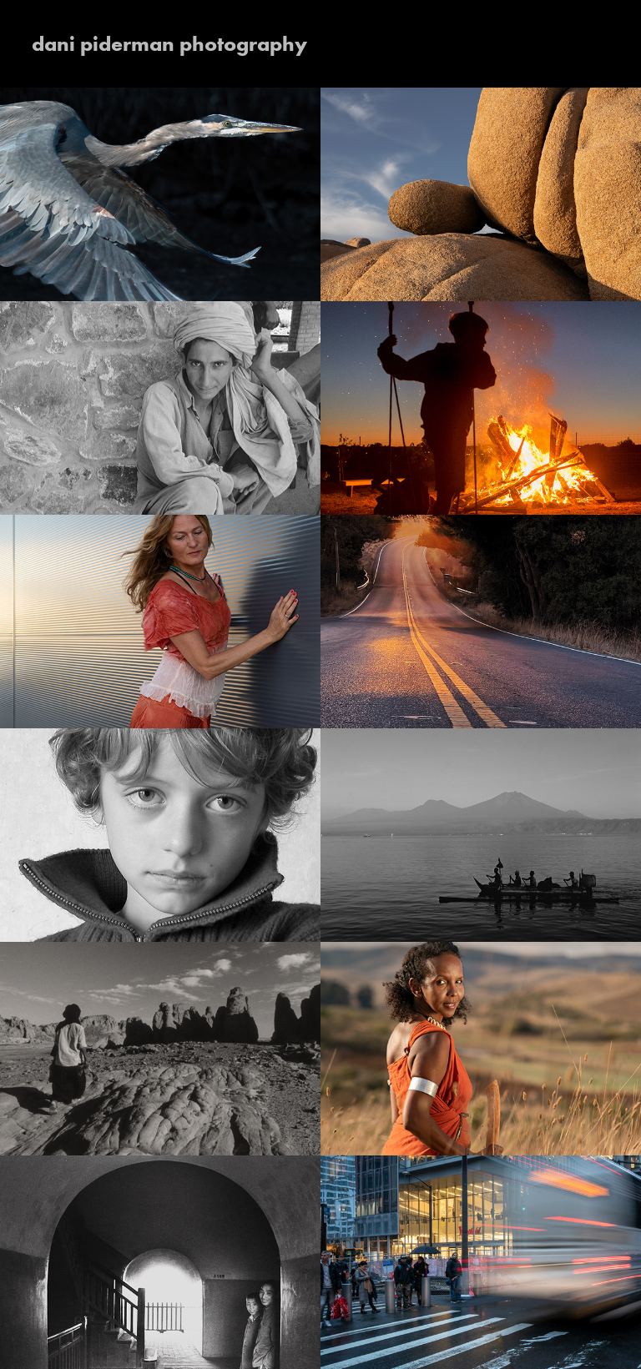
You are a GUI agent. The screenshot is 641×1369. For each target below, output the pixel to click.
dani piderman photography (169, 44)
